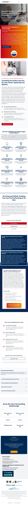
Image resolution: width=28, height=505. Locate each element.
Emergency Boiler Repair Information (10, 467)
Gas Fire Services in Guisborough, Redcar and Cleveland (21, 147)
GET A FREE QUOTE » (6, 46)
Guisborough (13, 136)
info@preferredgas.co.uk (7, 459)
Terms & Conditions (17, 502)
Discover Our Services (7, 124)
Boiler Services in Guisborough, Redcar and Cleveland (7, 147)
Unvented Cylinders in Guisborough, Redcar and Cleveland (21, 159)
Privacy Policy (10, 502)
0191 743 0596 (5, 458)
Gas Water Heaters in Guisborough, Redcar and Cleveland (7, 159)
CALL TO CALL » (14, 451)
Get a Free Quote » (14, 223)
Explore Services (14, 226)
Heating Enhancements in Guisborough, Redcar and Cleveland (21, 182)
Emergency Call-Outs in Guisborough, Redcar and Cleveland (21, 171)
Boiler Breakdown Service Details (9, 469)
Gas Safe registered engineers (16, 40)
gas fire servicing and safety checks (15, 206)
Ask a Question (14, 228)
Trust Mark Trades (18, 498)
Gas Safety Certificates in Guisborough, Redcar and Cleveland (7, 171)
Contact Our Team (14, 358)
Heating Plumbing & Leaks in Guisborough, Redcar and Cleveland (7, 182)
